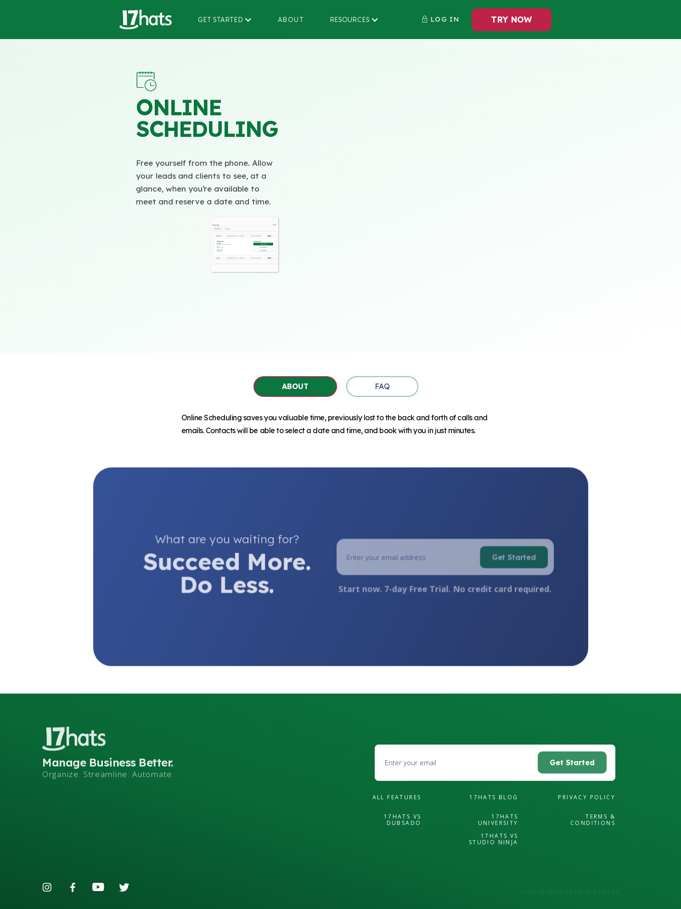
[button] (225, 19)
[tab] (295, 386)
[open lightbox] (244, 244)
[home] (145, 19)
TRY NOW (511, 19)
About (291, 20)
